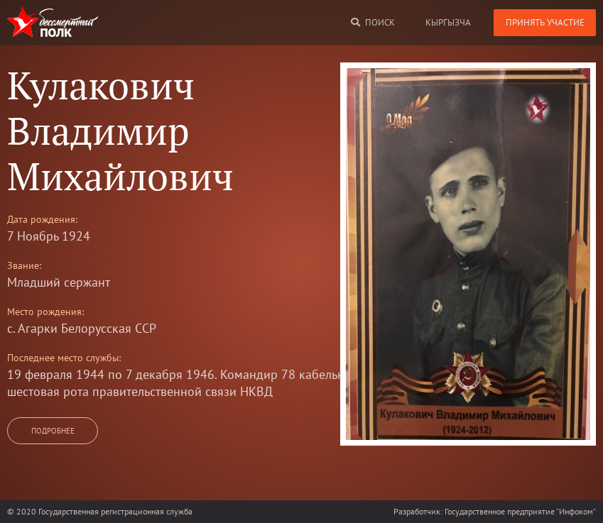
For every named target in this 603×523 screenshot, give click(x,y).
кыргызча (448, 22)
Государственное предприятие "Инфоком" (520, 511)
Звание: (24, 265)
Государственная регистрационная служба (115, 511)
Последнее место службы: (64, 357)
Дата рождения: (42, 219)
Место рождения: (45, 311)
